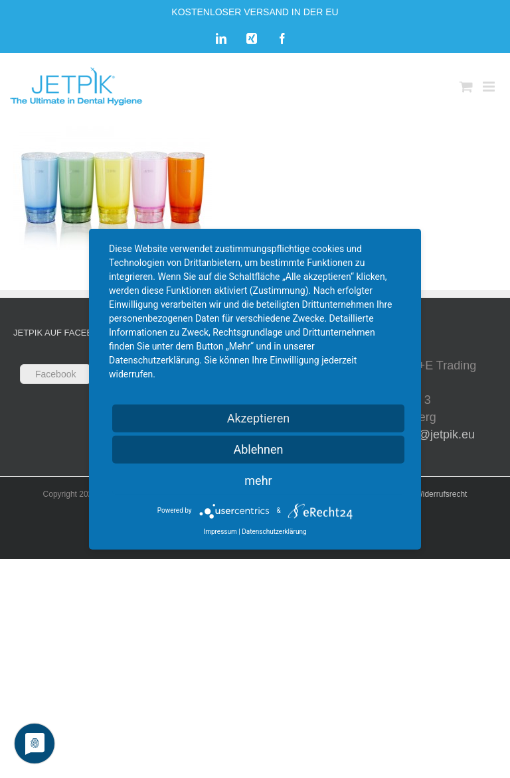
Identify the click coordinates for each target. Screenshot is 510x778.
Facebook (55, 374)
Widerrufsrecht (441, 494)
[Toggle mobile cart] (466, 86)
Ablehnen (258, 449)
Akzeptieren (258, 417)
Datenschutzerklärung (274, 531)
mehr (258, 480)
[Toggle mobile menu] (490, 86)
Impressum (219, 531)
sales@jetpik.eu (432, 434)
